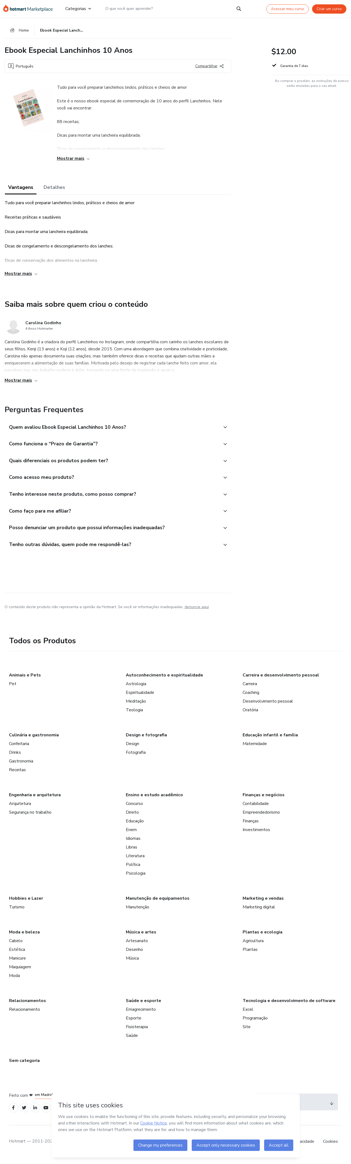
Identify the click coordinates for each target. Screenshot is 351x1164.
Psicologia (135, 878)
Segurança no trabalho (30, 817)
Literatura (135, 861)
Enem (131, 835)
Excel (248, 1014)
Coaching (251, 697)
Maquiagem (20, 972)
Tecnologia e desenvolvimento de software (289, 1006)
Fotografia (136, 757)
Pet (12, 689)
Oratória (250, 715)
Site (247, 1032)
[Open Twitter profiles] (26, 1113)
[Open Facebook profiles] (14, 1113)
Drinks (15, 757)
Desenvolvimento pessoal (268, 706)
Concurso (134, 808)
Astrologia (136, 689)
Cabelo (16, 946)
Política (133, 869)
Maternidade (255, 749)
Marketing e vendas (263, 903)
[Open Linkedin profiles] (38, 1113)
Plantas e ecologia (262, 937)
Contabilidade (256, 808)
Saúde (132, 1040)
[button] (112, 428)
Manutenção (137, 912)
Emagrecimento (141, 1014)
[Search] (239, 9)
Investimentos (256, 835)
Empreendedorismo (261, 817)
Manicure (17, 963)
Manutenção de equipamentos (158, 903)
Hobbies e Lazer (26, 903)
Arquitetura (20, 808)
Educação (135, 826)
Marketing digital (259, 912)
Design (132, 749)
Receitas (17, 775)
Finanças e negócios (264, 800)
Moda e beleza (24, 937)
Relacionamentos (27, 1006)
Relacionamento (24, 1014)
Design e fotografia (146, 740)
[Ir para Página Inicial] (29, 8)
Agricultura (253, 946)
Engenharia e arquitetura (35, 800)
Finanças (251, 826)
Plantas (250, 954)
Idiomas (133, 843)
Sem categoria (24, 1065)
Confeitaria (19, 749)
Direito (132, 817)
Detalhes (54, 188)
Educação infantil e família (270, 740)
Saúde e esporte (143, 1006)
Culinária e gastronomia (34, 740)
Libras (131, 852)
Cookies (330, 1147)
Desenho (134, 954)
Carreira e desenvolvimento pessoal (281, 680)
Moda (14, 981)
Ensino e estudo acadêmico (154, 800)
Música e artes (141, 937)
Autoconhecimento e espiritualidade (164, 680)
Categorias (78, 9)
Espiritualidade (140, 697)
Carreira (250, 689)
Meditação (136, 706)
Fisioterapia (137, 1032)
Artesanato (137, 946)
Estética (17, 954)
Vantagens (20, 188)
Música (132, 963)
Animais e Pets (25, 680)
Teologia (134, 715)
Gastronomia (21, 766)
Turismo (17, 912)
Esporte (133, 1023)
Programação (255, 1023)
